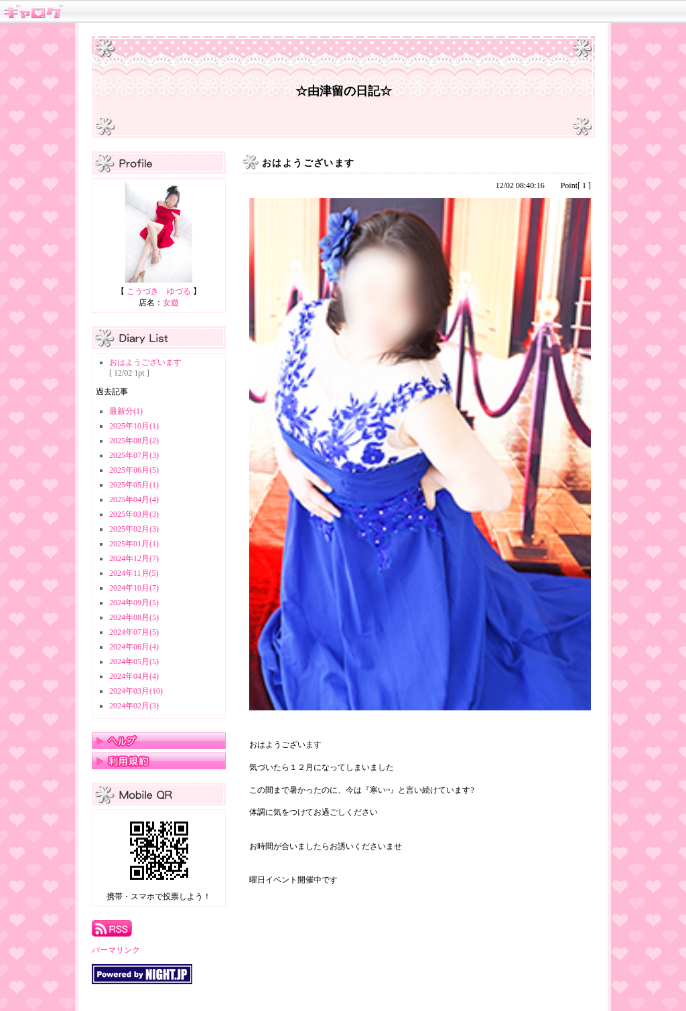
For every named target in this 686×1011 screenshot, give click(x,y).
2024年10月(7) (134, 588)
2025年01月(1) (134, 543)
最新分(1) (126, 411)
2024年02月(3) (134, 705)
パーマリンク (116, 950)
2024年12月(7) (134, 558)
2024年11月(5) (134, 573)
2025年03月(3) (134, 514)
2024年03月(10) (136, 691)
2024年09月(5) (134, 602)
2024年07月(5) (134, 632)
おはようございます (145, 362)
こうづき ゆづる (159, 291)
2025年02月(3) (134, 529)
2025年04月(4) (134, 499)
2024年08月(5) (134, 617)
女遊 (171, 302)
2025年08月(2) (134, 440)
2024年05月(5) (134, 661)
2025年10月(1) (134, 426)
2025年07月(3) (134, 455)
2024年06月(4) (134, 646)
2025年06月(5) (134, 470)
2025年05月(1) (134, 484)
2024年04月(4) (134, 676)
